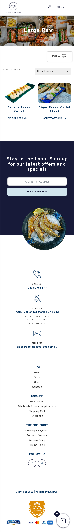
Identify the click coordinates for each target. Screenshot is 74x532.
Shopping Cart (37, 411)
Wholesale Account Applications (37, 406)
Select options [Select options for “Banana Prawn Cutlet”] (17, 118)
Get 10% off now (37, 191)
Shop (37, 377)
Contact (37, 387)
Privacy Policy (37, 445)
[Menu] (64, 7)
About (37, 382)
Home (37, 372)
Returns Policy (37, 440)
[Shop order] (53, 71)
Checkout (37, 416)
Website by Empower (46, 492)
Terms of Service (37, 435)
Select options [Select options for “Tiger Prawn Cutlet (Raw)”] (52, 118)
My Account (37, 401)
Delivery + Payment (37, 430)
